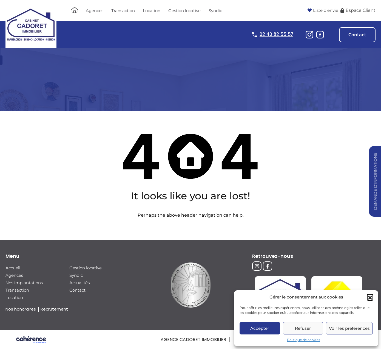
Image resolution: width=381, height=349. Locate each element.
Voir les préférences (349, 328)
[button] (370, 297)
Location (151, 10)
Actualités (79, 282)
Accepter (259, 328)
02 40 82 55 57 (276, 34)
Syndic (215, 10)
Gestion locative (184, 10)
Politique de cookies (303, 340)
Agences (94, 10)
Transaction (123, 10)
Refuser (303, 328)
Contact (357, 34)
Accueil (12, 267)
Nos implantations (24, 282)
